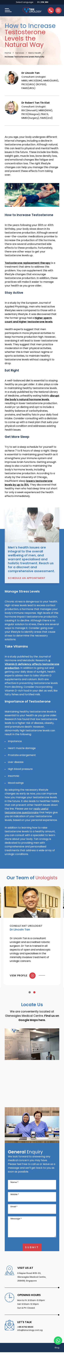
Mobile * (15, 1194)
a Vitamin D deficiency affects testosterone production (32, 664)
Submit (32, 1247)
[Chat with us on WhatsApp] (58, 1340)
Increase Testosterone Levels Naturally (24, 56)
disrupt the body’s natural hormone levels (32, 397)
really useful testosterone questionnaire (26, 810)
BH (46, 2)
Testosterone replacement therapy (28, 263)
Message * (16, 1218)
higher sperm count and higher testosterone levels (28, 320)
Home (8, 53)
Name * (14, 1182)
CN (42, 2)
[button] (8, 10)
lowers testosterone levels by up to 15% (28, 483)
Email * (14, 1206)
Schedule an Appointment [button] (26, 578)
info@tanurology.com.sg (30, 1330)
